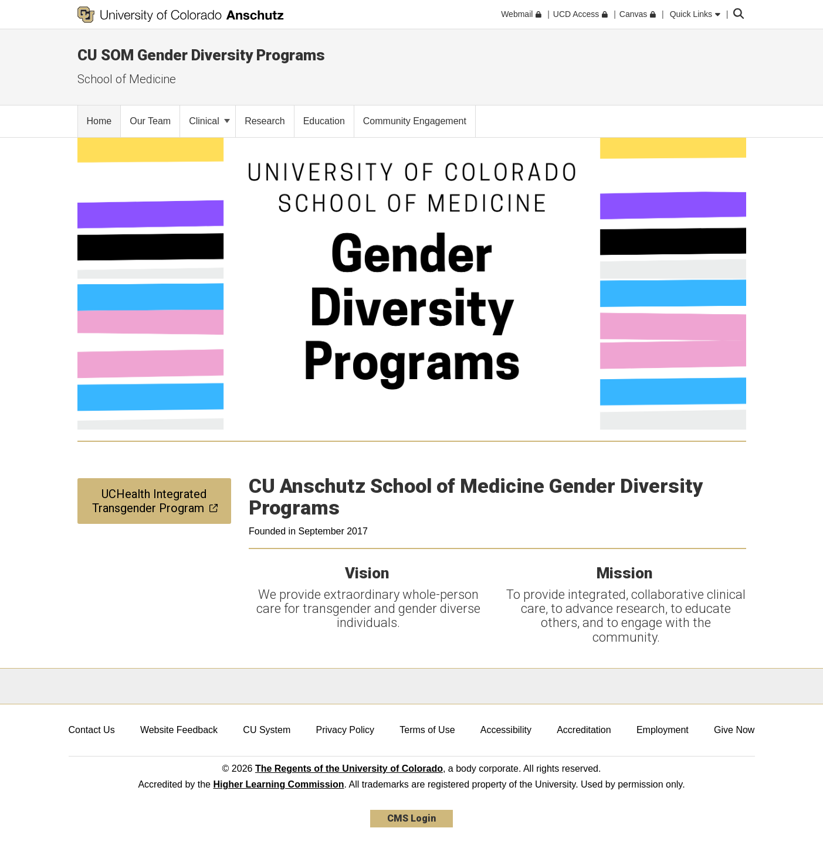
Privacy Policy (345, 730)
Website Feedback (179, 730)
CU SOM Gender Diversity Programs (201, 55)
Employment (662, 730)
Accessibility (505, 730)
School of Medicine (126, 79)
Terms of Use (427, 730)
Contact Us (92, 730)
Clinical (209, 121)
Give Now (734, 730)
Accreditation (584, 730)
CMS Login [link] (411, 818)
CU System (266, 730)
